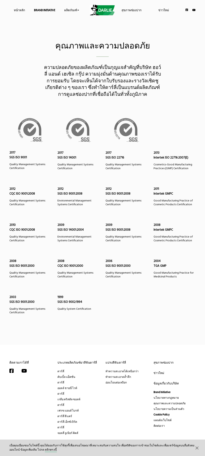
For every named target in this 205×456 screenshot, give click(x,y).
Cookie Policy (162, 414)
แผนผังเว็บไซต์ (163, 420)
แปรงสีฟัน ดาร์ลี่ (116, 362)
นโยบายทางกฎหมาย (166, 397)
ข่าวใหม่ (163, 10)
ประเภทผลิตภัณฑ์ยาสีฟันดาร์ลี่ (77, 362)
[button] (197, 448)
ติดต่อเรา (159, 425)
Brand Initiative (44, 10)
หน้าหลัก (19, 10)
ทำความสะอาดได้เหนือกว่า (122, 371)
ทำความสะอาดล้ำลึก (118, 376)
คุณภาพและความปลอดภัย (170, 403)
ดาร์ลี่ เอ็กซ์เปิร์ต (67, 421)
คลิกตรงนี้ (51, 450)
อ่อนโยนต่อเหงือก (116, 382)
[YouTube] (194, 10)
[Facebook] (187, 10)
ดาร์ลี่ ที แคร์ (64, 416)
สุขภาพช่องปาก (132, 10)
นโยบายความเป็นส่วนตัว (169, 409)
